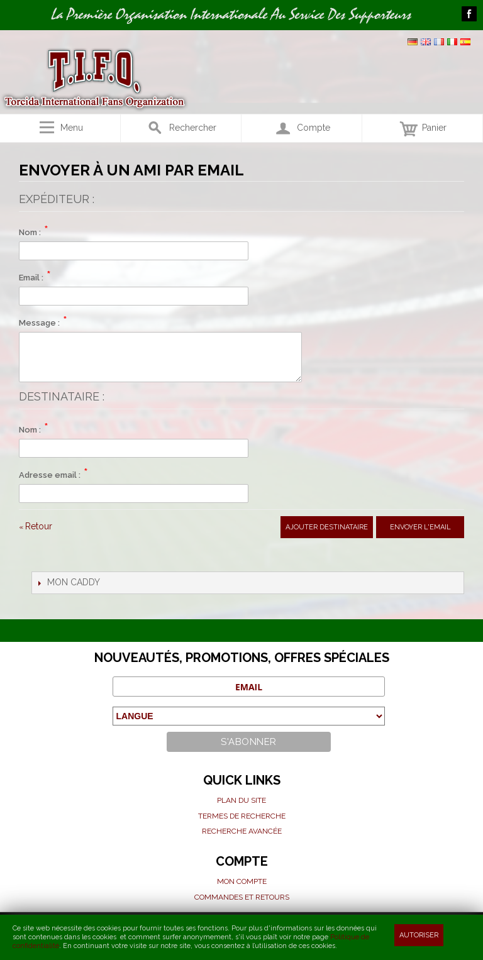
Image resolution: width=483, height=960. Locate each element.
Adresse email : (49, 475)
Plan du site (241, 800)
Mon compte (242, 881)
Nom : (30, 232)
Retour (35, 526)
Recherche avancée (242, 831)
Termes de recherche (242, 816)
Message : (39, 323)
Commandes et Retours (241, 897)
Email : (31, 277)
